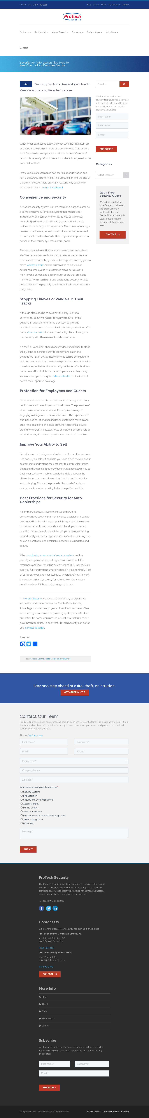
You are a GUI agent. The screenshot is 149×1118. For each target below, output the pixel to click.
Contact (24, 48)
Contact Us (112, 234)
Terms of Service (110, 1112)
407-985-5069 (46, 966)
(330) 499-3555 (35, 735)
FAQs (103, 4)
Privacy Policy (93, 1112)
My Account (114, 4)
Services (76, 32)
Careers (125, 4)
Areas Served (59, 32)
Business (24, 32)
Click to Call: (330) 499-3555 (33, 4)
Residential (40, 32)
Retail (48, 659)
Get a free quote (74, 692)
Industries (111, 32)
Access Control (37, 659)
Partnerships (93, 32)
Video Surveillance (61, 659)
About (96, 4)
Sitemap (125, 1112)
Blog (89, 4)
